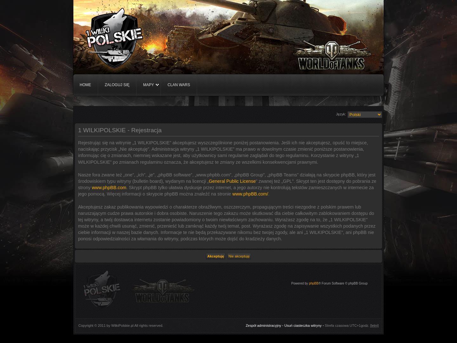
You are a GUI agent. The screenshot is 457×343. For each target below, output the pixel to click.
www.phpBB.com (109, 187)
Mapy (148, 85)
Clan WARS (179, 85)
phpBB (313, 283)
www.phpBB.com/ (250, 193)
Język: (341, 114)
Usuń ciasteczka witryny (302, 325)
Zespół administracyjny (263, 325)
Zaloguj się (117, 85)
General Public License (232, 181)
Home (85, 85)
